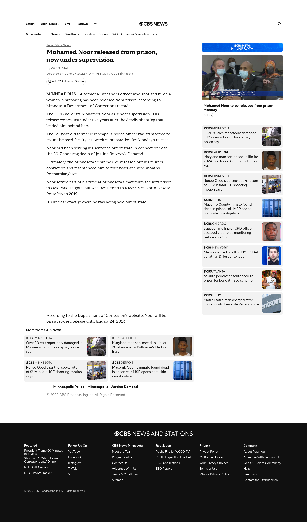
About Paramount (255, 451)
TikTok (72, 468)
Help (247, 468)
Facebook (75, 457)
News (56, 34)
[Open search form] (279, 24)
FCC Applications (168, 463)
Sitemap (117, 480)
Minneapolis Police (68, 387)
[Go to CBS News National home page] (153, 24)
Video (103, 34)
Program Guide (122, 457)
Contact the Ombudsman (261, 480)
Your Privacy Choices (214, 463)
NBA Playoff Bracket (38, 472)
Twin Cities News (58, 45)
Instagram (74, 463)
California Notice (211, 457)
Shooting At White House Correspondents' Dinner (41, 460)
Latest (31, 23)
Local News (50, 23)
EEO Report (164, 468)
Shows (84, 23)
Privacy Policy (209, 451)
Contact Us (119, 463)
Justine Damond (124, 387)
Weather (72, 34)
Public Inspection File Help (174, 457)
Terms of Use (208, 468)
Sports (89, 34)
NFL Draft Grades (36, 467)
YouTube (74, 451)
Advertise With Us (124, 468)
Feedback (250, 474)
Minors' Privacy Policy (214, 474)
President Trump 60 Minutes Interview (43, 452)
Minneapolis (98, 387)
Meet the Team (122, 451)
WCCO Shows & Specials (130, 34)
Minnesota (33, 34)
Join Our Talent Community (262, 463)
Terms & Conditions (125, 474)
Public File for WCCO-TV (173, 451)
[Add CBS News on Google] (66, 81)
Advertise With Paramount (261, 457)
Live (69, 24)
